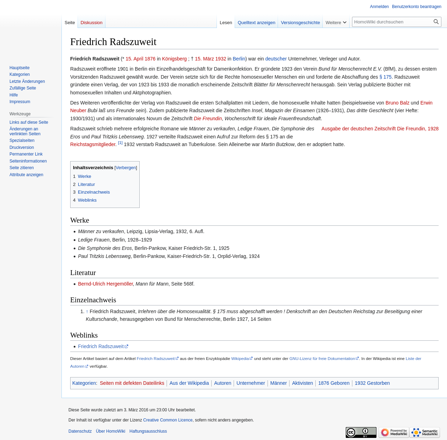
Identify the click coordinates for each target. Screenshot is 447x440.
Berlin (239, 59)
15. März (204, 59)
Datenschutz (80, 431)
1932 (220, 59)
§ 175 (385, 77)
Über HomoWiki (110, 431)
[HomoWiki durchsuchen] (396, 22)
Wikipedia (240, 358)
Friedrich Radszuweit (101, 346)
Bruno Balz (397, 103)
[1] (120, 142)
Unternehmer (250, 383)
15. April (135, 59)
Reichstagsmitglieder (92, 144)
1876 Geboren (334, 383)
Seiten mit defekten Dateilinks (132, 383)
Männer (278, 383)
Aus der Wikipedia (189, 383)
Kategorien (84, 383)
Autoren (222, 383)
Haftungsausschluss (148, 431)
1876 (150, 59)
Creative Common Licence (167, 420)
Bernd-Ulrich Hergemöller (105, 284)
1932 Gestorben (372, 383)
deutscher (276, 59)
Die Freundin (208, 118)
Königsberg (174, 59)
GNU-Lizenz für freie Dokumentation (322, 358)
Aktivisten (302, 383)
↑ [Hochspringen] (87, 311)
